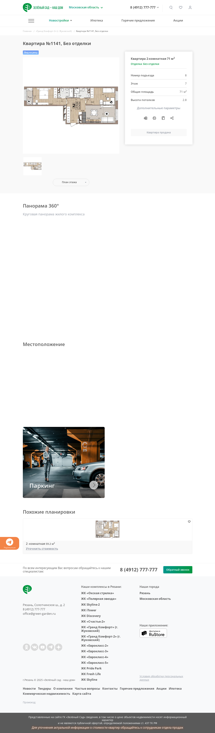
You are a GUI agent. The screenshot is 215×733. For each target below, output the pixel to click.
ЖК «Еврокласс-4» (94, 657)
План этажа (69, 182)
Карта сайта (81, 694)
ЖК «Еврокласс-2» (94, 646)
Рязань (145, 593)
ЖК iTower (88, 610)
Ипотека (96, 20)
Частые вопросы (87, 689)
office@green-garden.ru (39, 614)
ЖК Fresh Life (91, 674)
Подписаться (9, 543)
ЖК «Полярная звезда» (98, 599)
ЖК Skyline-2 (90, 605)
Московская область (155, 599)
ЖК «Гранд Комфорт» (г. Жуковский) (99, 629)
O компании (63, 689)
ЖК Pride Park (91, 668)
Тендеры (44, 689)
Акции (178, 20)
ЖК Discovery (91, 616)
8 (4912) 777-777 (143, 7)
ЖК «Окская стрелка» (97, 593)
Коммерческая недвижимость (46, 694)
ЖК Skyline (89, 680)
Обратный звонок (177, 569)
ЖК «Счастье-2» (93, 621)
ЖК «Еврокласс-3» (94, 651)
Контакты (110, 689)
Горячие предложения (138, 20)
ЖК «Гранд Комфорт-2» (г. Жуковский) (101, 638)
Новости (29, 689)
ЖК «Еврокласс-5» (94, 663)
